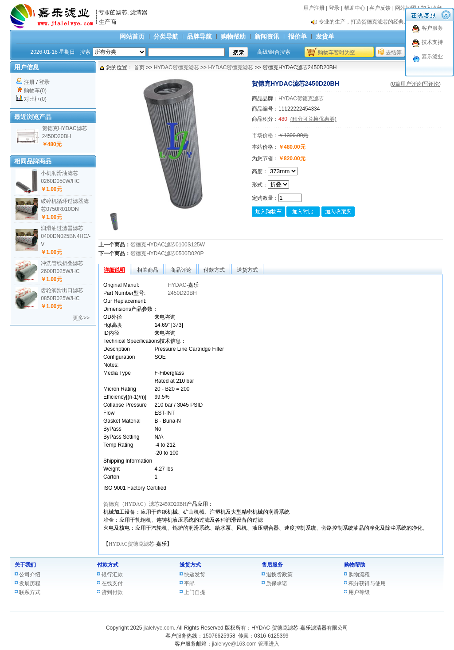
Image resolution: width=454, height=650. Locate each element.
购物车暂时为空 (336, 52)
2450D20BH (182, 293)
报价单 (297, 36)
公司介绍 (29, 574)
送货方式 (190, 565)
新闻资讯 (266, 36)
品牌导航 (199, 36)
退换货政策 (279, 574)
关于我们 (25, 565)
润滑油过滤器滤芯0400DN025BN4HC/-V (65, 236)
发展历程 (29, 583)
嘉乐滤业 (432, 56)
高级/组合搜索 (273, 52)
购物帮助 (233, 36)
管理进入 (268, 644)
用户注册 (314, 8)
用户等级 (359, 592)
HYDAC (177, 285)
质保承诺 (276, 583)
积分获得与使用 (367, 583)
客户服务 (432, 28)
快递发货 (194, 574)
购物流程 (359, 574)
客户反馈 (380, 8)
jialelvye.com (159, 628)
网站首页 (132, 36)
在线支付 (112, 583)
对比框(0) (35, 99)
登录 (334, 8)
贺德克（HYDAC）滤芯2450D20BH (145, 504)
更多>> (81, 318)
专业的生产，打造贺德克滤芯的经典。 (364, 22)
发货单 (325, 36)
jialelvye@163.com (234, 644)
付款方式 (107, 565)
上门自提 (194, 592)
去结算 (394, 52)
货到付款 (112, 592)
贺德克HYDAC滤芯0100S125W (167, 245)
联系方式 (29, 592)
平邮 (189, 583)
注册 (29, 82)
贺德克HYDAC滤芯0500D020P (167, 253)
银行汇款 (112, 574)
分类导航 (165, 36)
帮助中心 (354, 8)
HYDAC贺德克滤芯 (176, 67)
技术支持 (432, 42)
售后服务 (272, 565)
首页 (139, 67)
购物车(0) (35, 90)
